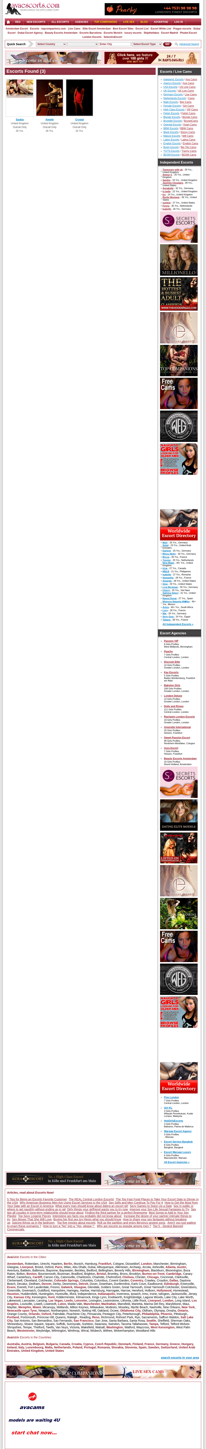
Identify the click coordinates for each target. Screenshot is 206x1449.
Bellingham (105, 1270)
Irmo (145, 1293)
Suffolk (60, 1324)
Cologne (118, 1263)
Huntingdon (46, 1293)
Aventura (13, 1270)
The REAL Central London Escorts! (91, 1199)
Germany (162, 1344)
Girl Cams (188, 105)
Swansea (101, 1324)
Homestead (180, 1290)
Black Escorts (171, 132)
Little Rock (139, 1300)
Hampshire (58, 1290)
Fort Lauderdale (38, 1287)
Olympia (159, 1310)
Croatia (76, 1344)
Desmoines (69, 1283)
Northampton (59, 1310)
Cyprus (88, 1344)
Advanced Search (189, 44)
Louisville (26, 1304)
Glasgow (12, 1267)
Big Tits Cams (188, 147)
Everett (21, 1287)
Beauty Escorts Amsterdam (61, 32)
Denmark (124, 1344)
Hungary (187, 1344)
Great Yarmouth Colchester (161, 1287)
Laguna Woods (153, 1297)
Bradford (77, 1273)
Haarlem (56, 1263)
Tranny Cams (189, 151)
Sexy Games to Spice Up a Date (151, 1206)
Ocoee (114, 1310)
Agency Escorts (172, 83)
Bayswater (66, 1270)
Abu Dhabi (79, 1267)
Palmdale (59, 1314)
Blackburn (157, 1270)
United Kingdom (32, 1350)
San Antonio (22, 1320)
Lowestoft (50, 1304)
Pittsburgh (180, 1314)
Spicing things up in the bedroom (33, 1222)
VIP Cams (192, 109)
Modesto (111, 1307)
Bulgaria (52, 1344)
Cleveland (30, 1280)
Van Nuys (62, 1327)
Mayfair (12, 1307)
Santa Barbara (118, 1320)
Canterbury (24, 1277)
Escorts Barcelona (91, 32)
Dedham (34, 1283)
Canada (64, 1344)
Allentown (121, 1267)
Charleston (83, 1277)
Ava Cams (191, 79)
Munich (78, 1263)
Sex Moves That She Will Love (32, 1219)
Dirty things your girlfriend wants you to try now (97, 1209)
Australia (13, 1344)
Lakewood (13, 1300)
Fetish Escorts (171, 113)
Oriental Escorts (172, 124)
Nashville (155, 1307)
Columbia (86, 1280)
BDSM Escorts (171, 154)
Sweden (153, 1347)
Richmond (107, 1317)
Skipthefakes (151, 32)
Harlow (84, 1290)
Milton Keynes (79, 1307)
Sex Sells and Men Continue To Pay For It (136, 1202)
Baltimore (38, 1270)
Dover (93, 1283)
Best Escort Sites (123, 28)
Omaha (171, 1310)
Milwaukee (97, 1307)
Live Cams (74, 28)
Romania (103, 1347)
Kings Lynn (99, 1297)
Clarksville (181, 1277)
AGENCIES (81, 21)
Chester (140, 1277)
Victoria (74, 1327)
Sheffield (163, 1320)
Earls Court (138, 1283)
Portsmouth (28, 1317)
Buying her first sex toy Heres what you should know (87, 1219)
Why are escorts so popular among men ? (124, 1226)
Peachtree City (76, 1314)
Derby (57, 1283)
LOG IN (178, 21)
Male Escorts (170, 102)
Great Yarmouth (132, 1287)
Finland (137, 1344)
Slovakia (117, 1347)
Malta (48, 1347)
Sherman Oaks (180, 1320)
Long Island (182, 1300)
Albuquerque (105, 1267)
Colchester (45, 1280)
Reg (17, 21)
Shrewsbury (15, 1324)
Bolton (21, 1273)
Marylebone (173, 1304)
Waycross (142, 1327)
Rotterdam (31, 1263)
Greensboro (188, 1287)
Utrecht (45, 1263)
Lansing (42, 1300)
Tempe (27, 1327)
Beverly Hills (122, 1270)
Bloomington (174, 1270)
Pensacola (94, 1314)
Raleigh (72, 1317)
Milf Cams (187, 135)
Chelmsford (113, 1277)
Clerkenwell (14, 1280)
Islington (164, 1293)
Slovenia (131, 1347)
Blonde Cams (189, 117)
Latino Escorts (171, 139)
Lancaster (28, 1300)
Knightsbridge (133, 1297)
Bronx (124, 1273)
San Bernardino (42, 1320)
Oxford (49, 1267)
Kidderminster (65, 1297)
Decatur (22, 1283)
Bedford (91, 1270)
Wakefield (87, 1327)
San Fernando (62, 1320)
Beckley (80, 1270)
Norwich (75, 1310)
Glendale (93, 1287)
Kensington (39, 1297)
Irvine (153, 1293)
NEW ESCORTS (36, 21)
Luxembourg (34, 1347)
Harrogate (112, 1290)
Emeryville (187, 1283)
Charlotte (98, 1277)
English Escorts (172, 143)
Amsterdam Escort (17, 28)
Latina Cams (188, 139)
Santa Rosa (137, 1320)
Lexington (95, 1300)
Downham (105, 1283)
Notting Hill (89, 1310)
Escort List (142, 28)
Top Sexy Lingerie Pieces (34, 1216)
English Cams (190, 143)
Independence (87, 1293)
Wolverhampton (124, 1330)
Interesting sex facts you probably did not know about (87, 1216)
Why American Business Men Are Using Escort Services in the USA (63, 1202)
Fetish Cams (188, 113)
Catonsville (68, 1277)
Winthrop (73, 1330)
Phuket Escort (188, 32)
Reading (85, 1317)
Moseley (123, 1307)
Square (50, 1324)
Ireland (12, 1347)
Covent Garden (119, 1280)
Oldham (147, 1310)
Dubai (91, 1267)
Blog (144, 21)
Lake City (170, 1297)
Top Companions (105, 21)
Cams (191, 98)
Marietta (137, 1304)
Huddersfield (29, 1293)
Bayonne (52, 1270)
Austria (26, 1344)
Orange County (17, 1314)
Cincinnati (166, 1277)
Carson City (51, 1277)
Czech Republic (106, 1344)
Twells (50, 1327)
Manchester (161, 1263)
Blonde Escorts (171, 117)
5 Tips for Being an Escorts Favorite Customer (37, 1199)
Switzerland (169, 1347)
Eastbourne (155, 1283)
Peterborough (131, 1314)
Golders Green (110, 1287)
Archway (135, 1267)
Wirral (85, 1330)
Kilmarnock (83, 1297)
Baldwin (25, 1270)
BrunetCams (191, 120)
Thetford (38, 1327)
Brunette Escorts (172, 120)
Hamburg (91, 1263)
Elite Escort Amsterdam (97, 28)
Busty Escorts (171, 147)
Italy (21, 1347)
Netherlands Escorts (174, 98)
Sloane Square (34, 1324)
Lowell (38, 1304)
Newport (43, 1310)
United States (54, 1350)
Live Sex (128, 21)
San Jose (101, 1320)
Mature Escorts (171, 135)
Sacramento (149, 1317)
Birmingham (178, 1263)
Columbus (100, 1280)
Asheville (158, 1267)
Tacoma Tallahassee (134, 1324)
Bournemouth (47, 1273)
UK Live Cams (186, 90)
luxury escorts (133, 32)
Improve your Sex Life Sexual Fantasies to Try (159, 1209)
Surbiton (87, 1324)
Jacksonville (179, 1293)
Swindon (114, 1324)
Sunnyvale (73, 1324)
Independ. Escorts (173, 79)
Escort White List (161, 28)
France (149, 1344)
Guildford (44, 1290)
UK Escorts (169, 90)
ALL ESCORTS (60, 21)
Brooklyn (134, 1273)
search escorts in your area (180, 1357)
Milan (67, 1267)
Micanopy (49, 1307)
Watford (130, 1327)
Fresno (55, 1287)
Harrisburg (97, 1290)
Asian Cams (190, 124)
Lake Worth (185, 1297)
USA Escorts (170, 87)
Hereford (137, 1290)
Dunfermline (122, 1283)
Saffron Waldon (169, 1317)
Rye (137, 1317)
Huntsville (61, 1293)
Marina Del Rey (154, 1304)
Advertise (161, 21)
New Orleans (171, 1307)
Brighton (89, 1273)
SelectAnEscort (113, 37)
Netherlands (62, 1347)
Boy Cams (185, 102)
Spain (142, 1347)
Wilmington (59, 1330)
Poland (77, 1347)
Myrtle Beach (139, 1307)
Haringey (73, 1290)
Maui (186, 1304)
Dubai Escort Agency (30, 32)
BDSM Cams (189, 154)
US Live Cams (187, 87)
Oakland (102, 1310)
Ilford (73, 1293)
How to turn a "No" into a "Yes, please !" (69, 1226)
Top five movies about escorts (76, 1222)
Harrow (125, 1290)
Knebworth (115, 1297)
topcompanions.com (53, 28)
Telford (164, 1324)
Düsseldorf (132, 1263)
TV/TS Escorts (171, 151)
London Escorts (92, 37)
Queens (60, 1317)
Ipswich (136, 1293)
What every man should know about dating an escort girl (91, 1206)
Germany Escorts (173, 94)
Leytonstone (111, 1300)
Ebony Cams (188, 132)
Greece (175, 1344)
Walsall (100, 1327)
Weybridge (43, 1330)
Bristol (39, 1267)
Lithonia (126, 1300)
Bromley (113, 1273)
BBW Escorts (170, 128)
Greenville (13, 1290)
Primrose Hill (45, 1317)
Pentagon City (112, 1314)
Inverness (123, 1293)
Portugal (90, 1347)
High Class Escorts (173, 109)
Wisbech (96, 1330)
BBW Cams (186, 128)
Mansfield (124, 1304)
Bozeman (63, 1273)
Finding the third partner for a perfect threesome (116, 1212)
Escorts (34, 28)
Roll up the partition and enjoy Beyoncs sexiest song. (131, 1222)
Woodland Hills (145, 1330)
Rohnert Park (124, 1317)
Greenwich (29, 1290)
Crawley (150, 1280)
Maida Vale (74, 1304)
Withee (107, 1330)
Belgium (38, 1344)
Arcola (146, 1267)
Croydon (162, 1280)
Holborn (150, 1290)
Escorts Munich (113, 32)
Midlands (62, 1307)
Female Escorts (172, 105)
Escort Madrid (169, 32)
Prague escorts (182, 28)
